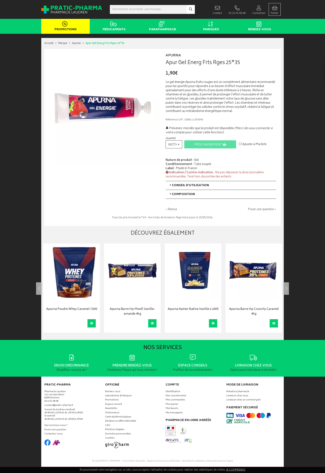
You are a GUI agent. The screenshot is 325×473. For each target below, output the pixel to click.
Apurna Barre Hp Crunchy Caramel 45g (254, 311)
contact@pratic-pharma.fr (58, 406)
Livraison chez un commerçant (243, 400)
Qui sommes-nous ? (56, 425)
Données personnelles (118, 434)
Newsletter (111, 408)
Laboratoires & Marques (118, 396)
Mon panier (172, 404)
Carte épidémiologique (118, 417)
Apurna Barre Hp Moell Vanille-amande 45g (132, 311)
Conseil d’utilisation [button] (189, 185)
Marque (62, 43)
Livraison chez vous (237, 396)
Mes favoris (172, 408)
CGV (107, 425)
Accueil (48, 43)
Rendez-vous (258, 26)
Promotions (64, 26)
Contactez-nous (53, 434)
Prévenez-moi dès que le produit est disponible (200, 128)
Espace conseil (113, 404)
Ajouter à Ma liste (253, 144)
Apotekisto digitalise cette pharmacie (207, 461)
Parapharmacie (161, 26)
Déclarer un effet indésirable (120, 421)
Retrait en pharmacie (237, 392)
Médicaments (113, 26)
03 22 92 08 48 (51, 401)
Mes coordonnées (176, 396)
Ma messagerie (174, 413)
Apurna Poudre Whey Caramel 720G (71, 309)
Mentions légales (114, 430)
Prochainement (210, 144)
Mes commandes (175, 400)
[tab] (221, 185)
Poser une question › (262, 209)
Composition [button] (182, 194)
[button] (174, 144)
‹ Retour (171, 209)
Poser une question (55, 430)
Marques (210, 26)
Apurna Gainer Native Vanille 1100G (193, 309)
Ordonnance (112, 413)
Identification (173, 392)
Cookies (110, 438)
